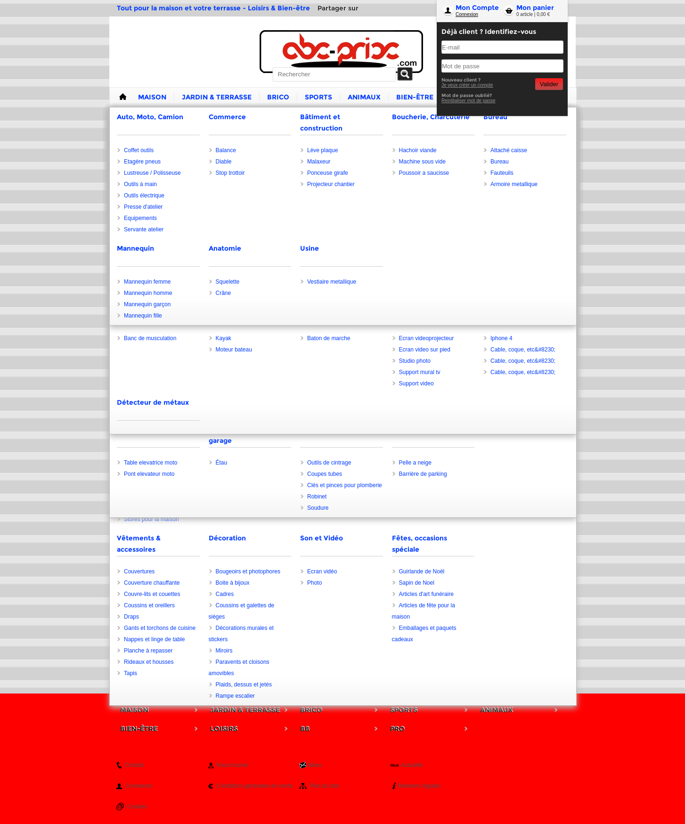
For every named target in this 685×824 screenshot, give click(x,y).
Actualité (412, 765)
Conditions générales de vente (254, 786)
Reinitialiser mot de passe (468, 100)
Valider (549, 84)
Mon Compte (477, 7)
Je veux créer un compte (467, 85)
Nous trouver (232, 765)
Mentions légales (419, 786)
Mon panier (535, 7)
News (315, 765)
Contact (134, 765)
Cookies (137, 806)
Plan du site (324, 786)
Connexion (467, 14)
